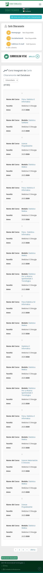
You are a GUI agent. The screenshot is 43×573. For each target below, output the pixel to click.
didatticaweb (12, 10)
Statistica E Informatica (26, 347)
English (26, 9)
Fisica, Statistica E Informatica (28, 100)
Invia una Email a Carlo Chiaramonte (26, 17)
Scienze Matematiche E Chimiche (29, 461)
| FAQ (4, 566)
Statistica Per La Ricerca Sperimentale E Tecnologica (28, 277)
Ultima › (33, 550)
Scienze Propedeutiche (27, 144)
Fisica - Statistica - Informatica (28, 233)
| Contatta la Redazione (10, 569)
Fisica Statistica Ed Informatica (28, 303)
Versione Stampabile (9, 558)
